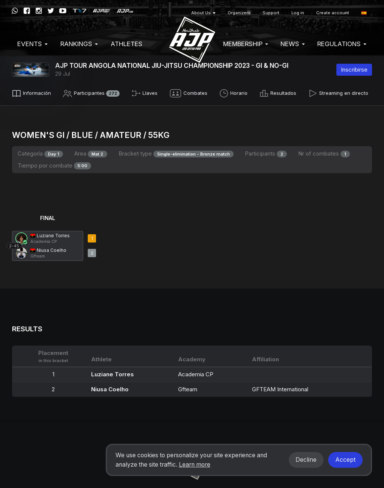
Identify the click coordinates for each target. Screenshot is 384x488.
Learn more (194, 464)
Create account (332, 12)
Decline (306, 459)
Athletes (126, 44)
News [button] (292, 44)
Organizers (239, 12)
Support (270, 12)
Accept (345, 459)
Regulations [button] (341, 44)
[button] (364, 13)
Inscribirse (354, 69)
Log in (297, 12)
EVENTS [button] (32, 44)
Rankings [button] (79, 44)
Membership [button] (245, 44)
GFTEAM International (280, 387)
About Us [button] (203, 12)
